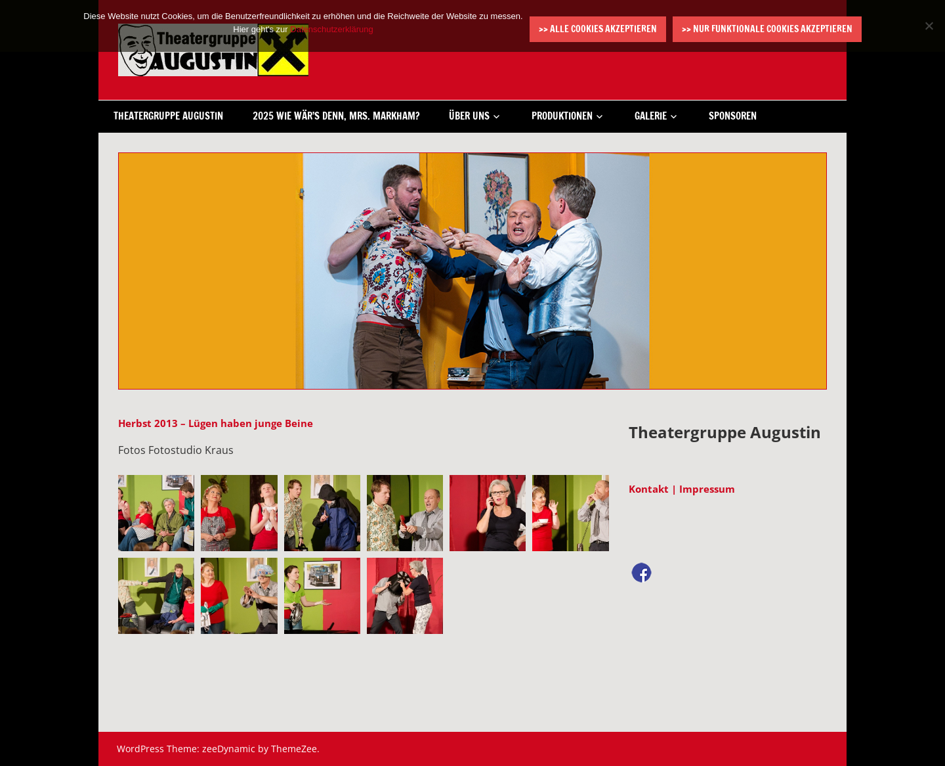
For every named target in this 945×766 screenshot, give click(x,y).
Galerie (651, 116)
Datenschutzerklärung (331, 29)
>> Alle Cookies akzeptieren (598, 28)
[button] (156, 513)
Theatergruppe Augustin (168, 116)
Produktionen (562, 116)
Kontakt (649, 488)
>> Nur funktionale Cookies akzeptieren (767, 28)
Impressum (707, 488)
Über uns (469, 116)
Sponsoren (733, 116)
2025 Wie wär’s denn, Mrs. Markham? (336, 116)
